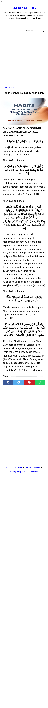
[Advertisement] (24, 60)
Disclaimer (18, 467)
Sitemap (34, 472)
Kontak (9, 467)
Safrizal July (24, 8)
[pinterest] (29, 382)
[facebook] (15, 24)
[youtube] (27, 24)
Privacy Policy (15, 472)
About (26, 472)
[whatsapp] (40, 382)
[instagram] (33, 24)
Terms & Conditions (32, 467)
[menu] (4, 30)
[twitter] (21, 24)
